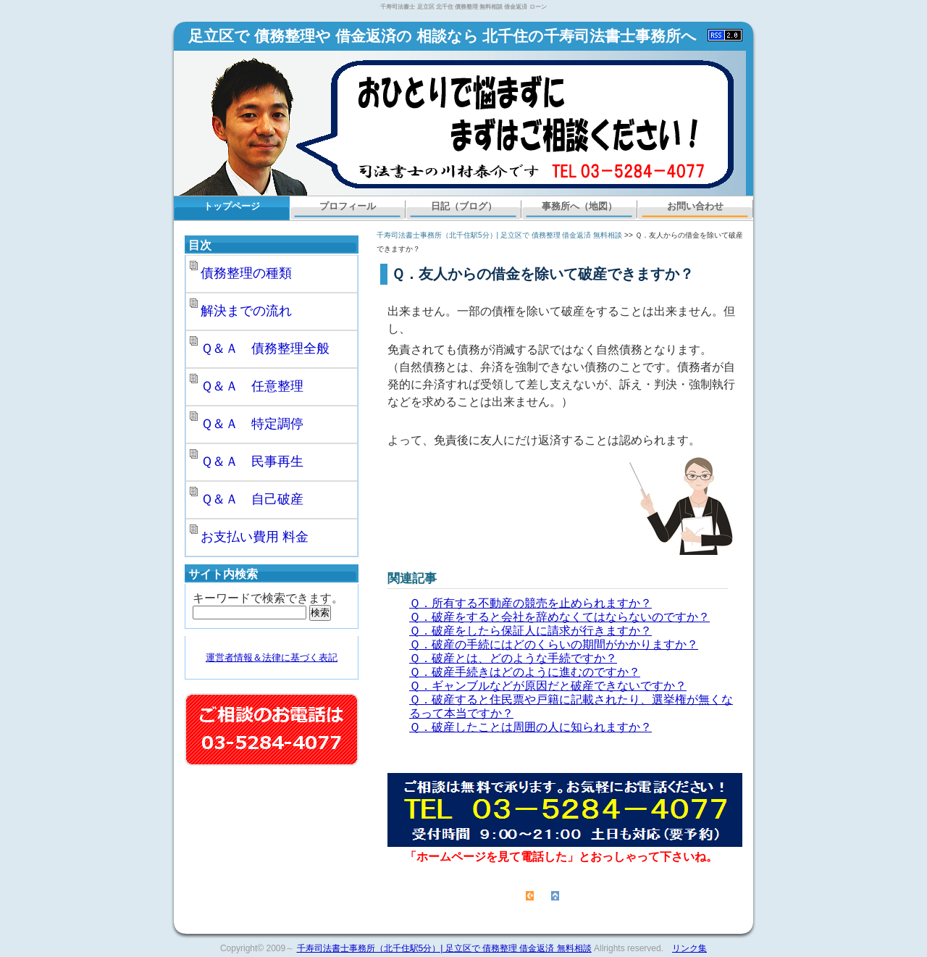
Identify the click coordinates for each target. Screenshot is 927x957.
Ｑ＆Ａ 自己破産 (252, 499)
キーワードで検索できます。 (268, 598)
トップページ (232, 206)
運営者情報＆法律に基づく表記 (271, 657)
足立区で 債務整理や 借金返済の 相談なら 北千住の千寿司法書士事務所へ (442, 36)
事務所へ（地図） (579, 206)
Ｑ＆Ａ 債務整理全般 (265, 348)
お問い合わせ (695, 206)
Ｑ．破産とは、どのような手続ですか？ (513, 658)
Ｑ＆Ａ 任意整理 (252, 386)
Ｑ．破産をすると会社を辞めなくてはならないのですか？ (559, 617)
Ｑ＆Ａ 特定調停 (252, 424)
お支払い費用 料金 (255, 537)
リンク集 (689, 948)
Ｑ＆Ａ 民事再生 (252, 461)
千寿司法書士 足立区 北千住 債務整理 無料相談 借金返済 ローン (463, 7)
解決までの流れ (246, 311)
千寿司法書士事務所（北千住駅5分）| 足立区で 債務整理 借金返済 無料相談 (499, 235)
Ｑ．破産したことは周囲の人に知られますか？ (530, 727)
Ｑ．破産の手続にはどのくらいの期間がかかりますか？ (553, 644)
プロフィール (347, 206)
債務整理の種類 (246, 273)
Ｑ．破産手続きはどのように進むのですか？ (524, 672)
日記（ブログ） (464, 206)
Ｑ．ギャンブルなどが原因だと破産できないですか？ (548, 686)
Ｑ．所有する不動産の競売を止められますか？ (530, 603)
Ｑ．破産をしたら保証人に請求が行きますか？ (530, 630)
